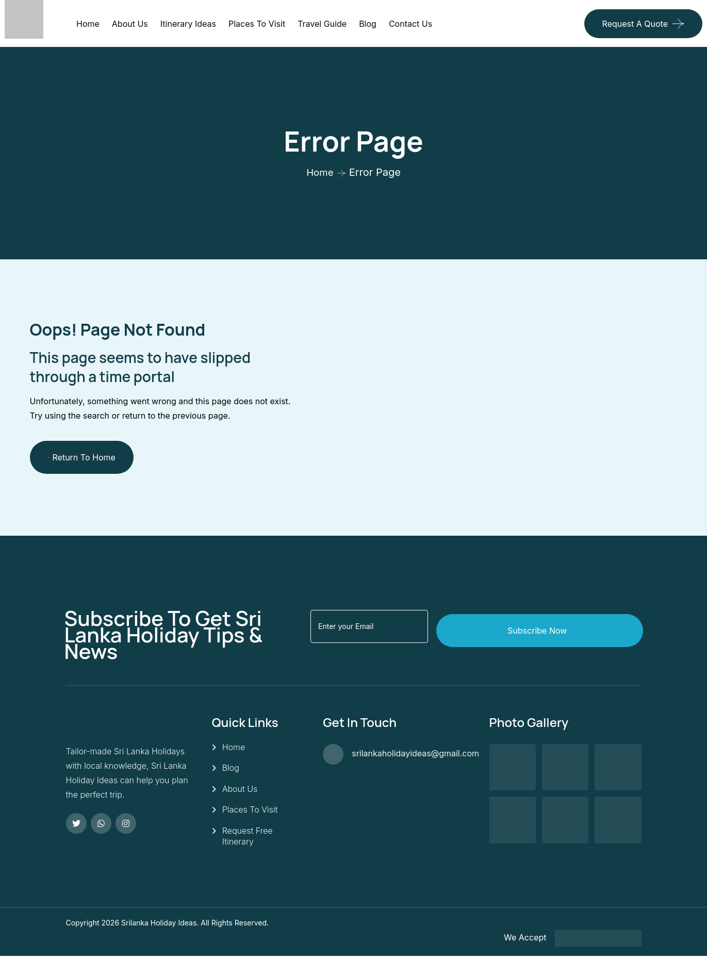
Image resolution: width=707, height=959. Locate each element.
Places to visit (256, 24)
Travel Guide (322, 24)
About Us (130, 24)
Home (88, 24)
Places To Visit (250, 812)
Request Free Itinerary (247, 839)
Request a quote (635, 24)
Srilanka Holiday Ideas (158, 925)
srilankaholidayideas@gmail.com (415, 753)
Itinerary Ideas (188, 24)
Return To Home (82, 457)
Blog (367, 24)
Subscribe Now (584, 626)
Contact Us (410, 24)
